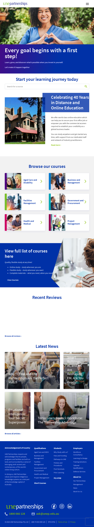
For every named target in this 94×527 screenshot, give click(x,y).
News (75, 488)
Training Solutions (80, 462)
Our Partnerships (79, 481)
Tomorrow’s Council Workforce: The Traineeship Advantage (60, 420)
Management (78, 484)
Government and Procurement (75, 202)
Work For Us (77, 491)
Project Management (74, 222)
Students (57, 448)
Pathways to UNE (60, 459)
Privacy (73, 522)
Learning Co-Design (80, 458)
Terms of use (63, 522)
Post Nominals (59, 469)
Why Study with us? (61, 452)
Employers (77, 448)
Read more (56, 145)
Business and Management (74, 181)
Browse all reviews (13, 336)
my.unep (57, 478)
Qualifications (40, 448)
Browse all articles (13, 433)
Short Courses (40, 483)
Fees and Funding (60, 456)
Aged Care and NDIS (41, 452)
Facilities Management (30, 202)
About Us (77, 477)
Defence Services (79, 471)
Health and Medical (29, 222)
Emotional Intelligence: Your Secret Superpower (17, 416)
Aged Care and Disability (30, 181)
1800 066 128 (15, 514)
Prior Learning (59, 472)
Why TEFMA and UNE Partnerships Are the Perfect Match (28, 378)
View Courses (12, 280)
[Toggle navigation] (87, 4)
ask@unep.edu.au (45, 514)
